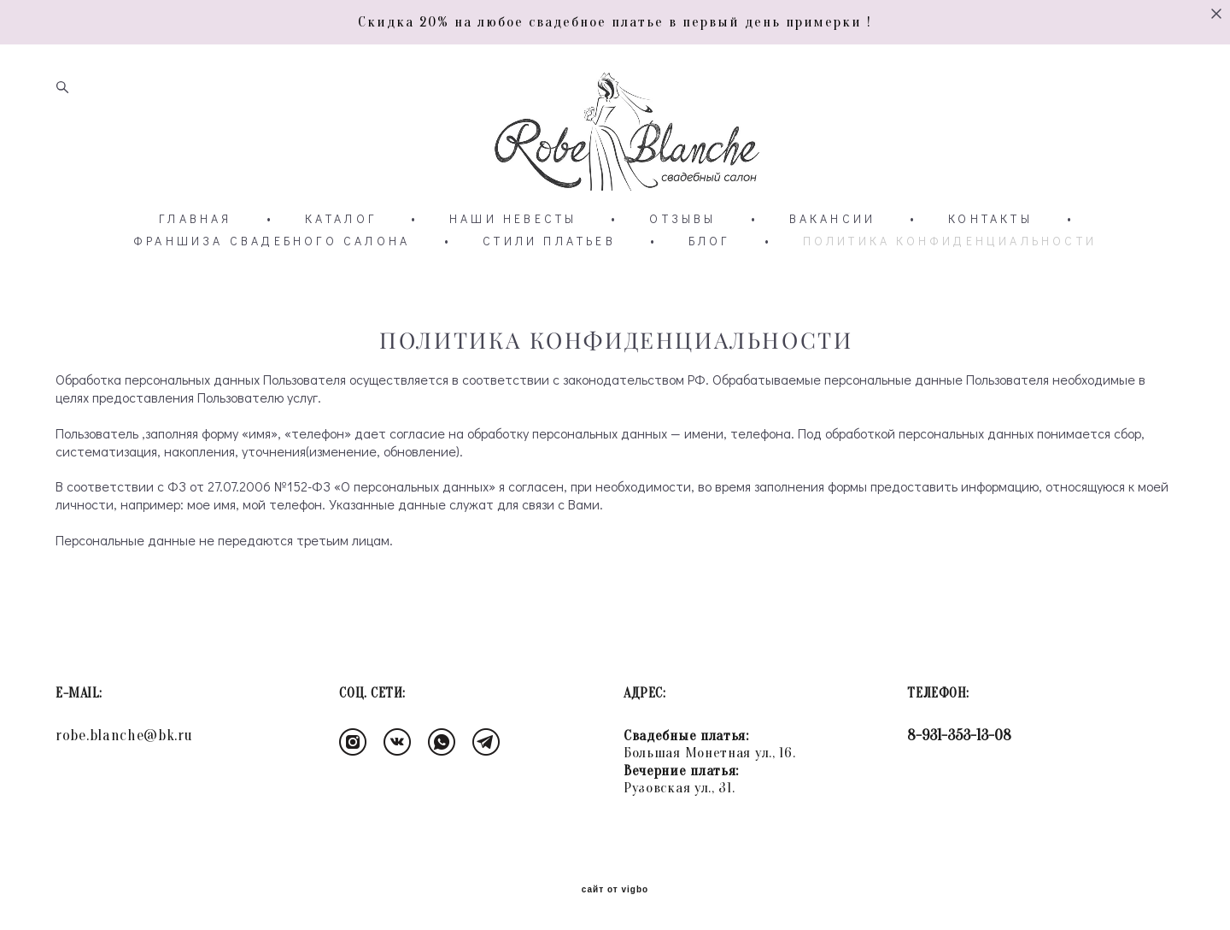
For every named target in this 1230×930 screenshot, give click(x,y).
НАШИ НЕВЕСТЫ (513, 219)
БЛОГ (709, 241)
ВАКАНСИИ (832, 219)
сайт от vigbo (615, 890)
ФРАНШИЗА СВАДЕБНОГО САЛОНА (271, 241)
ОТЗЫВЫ (682, 219)
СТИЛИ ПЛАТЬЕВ (549, 241)
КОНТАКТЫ (990, 219)
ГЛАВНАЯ (195, 219)
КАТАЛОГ (341, 219)
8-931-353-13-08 (959, 736)
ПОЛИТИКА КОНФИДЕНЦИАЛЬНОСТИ (950, 241)
